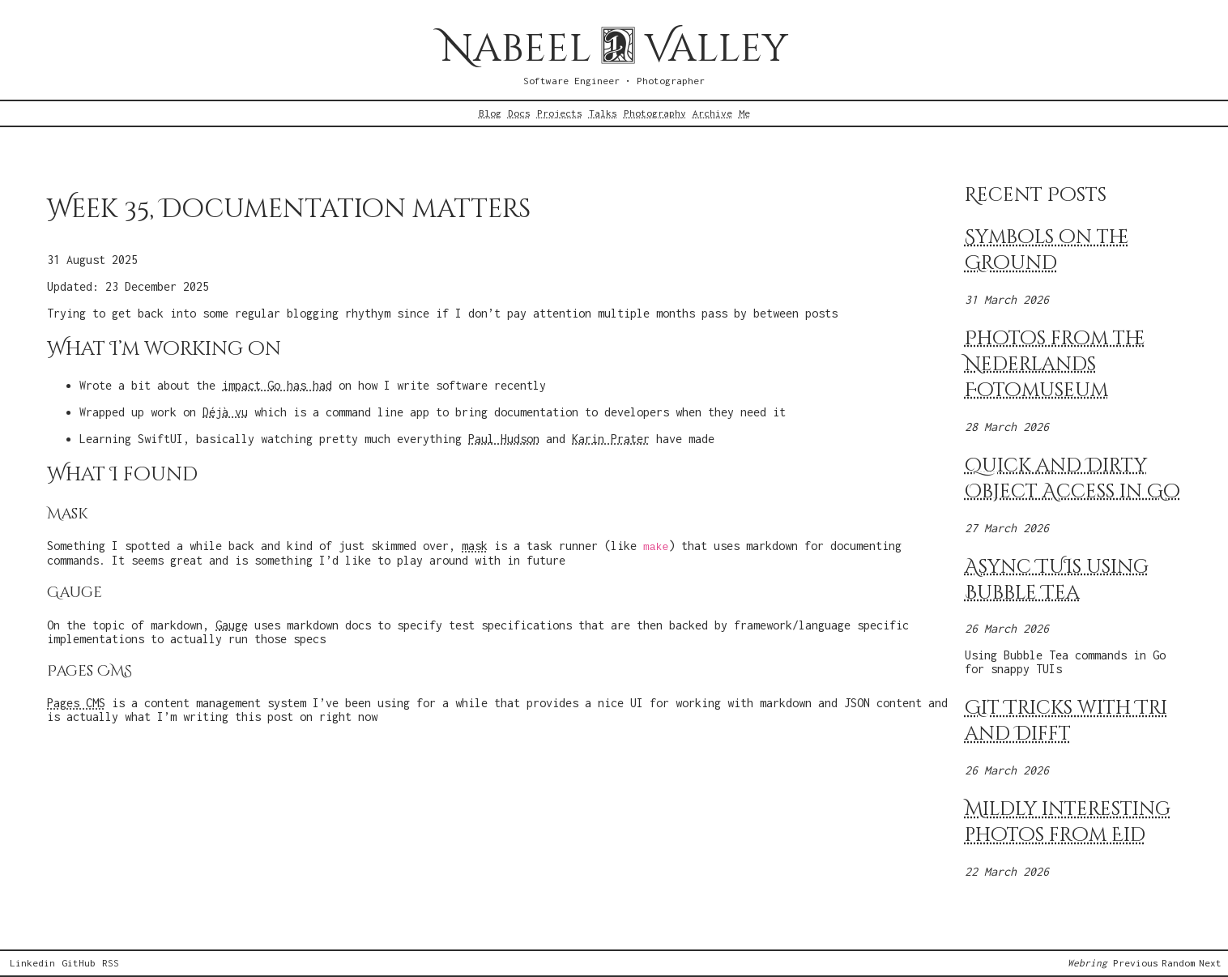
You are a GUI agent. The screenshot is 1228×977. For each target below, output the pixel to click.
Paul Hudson (503, 439)
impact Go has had (277, 385)
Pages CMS (76, 703)
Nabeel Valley (614, 49)
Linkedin (32, 963)
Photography (655, 113)
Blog (490, 113)
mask (475, 545)
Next (1210, 963)
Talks (603, 113)
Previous (1135, 963)
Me (744, 113)
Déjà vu (225, 412)
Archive (712, 113)
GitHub (79, 963)
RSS (110, 963)
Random (1179, 963)
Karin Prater (611, 439)
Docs (519, 113)
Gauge (231, 625)
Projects (559, 113)
